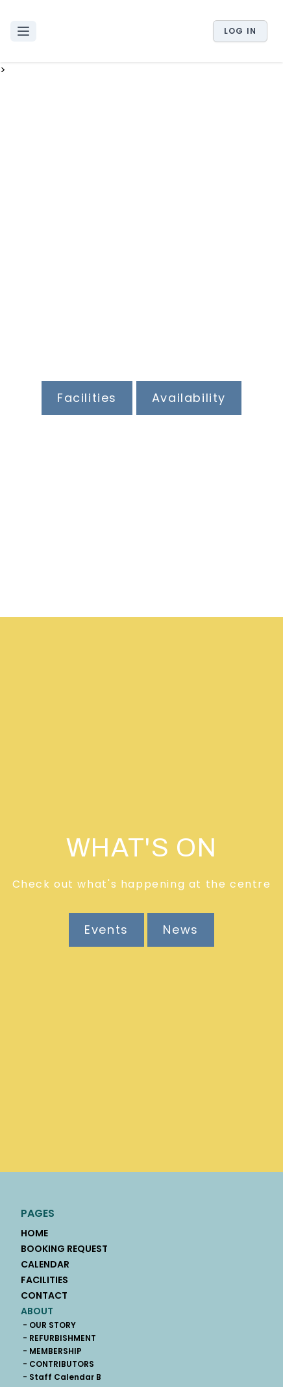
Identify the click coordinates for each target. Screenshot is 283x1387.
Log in (240, 30)
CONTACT (44, 1295)
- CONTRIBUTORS (57, 1364)
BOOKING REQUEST (64, 1248)
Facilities (87, 398)
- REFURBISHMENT (58, 1338)
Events (106, 929)
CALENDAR (45, 1264)
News (180, 929)
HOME (34, 1233)
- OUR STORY (48, 1325)
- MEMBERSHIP (51, 1351)
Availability (189, 398)
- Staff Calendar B (61, 1377)
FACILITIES (44, 1279)
